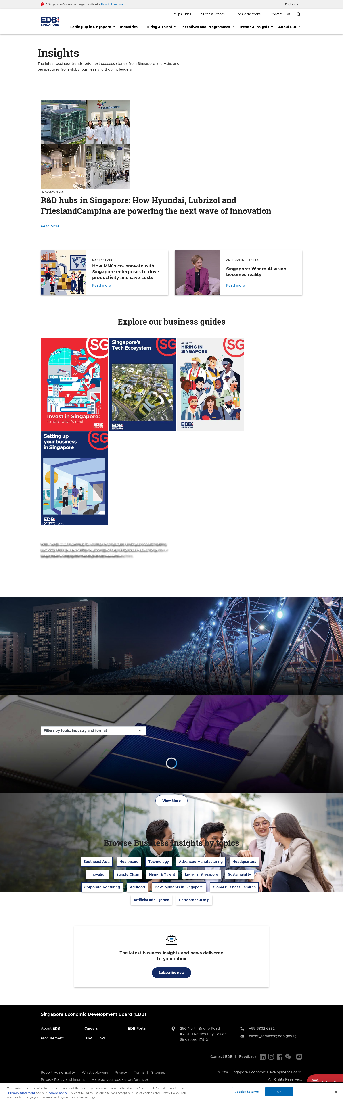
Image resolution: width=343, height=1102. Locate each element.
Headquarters (244, 862)
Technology (158, 862)
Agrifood (137, 887)
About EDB (50, 1028)
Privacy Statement (21, 1093)
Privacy (121, 1072)
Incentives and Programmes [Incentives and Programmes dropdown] (208, 27)
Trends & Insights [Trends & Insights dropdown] (256, 27)
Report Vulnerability (58, 1072)
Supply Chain (127, 874)
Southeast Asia (97, 862)
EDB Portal (137, 1028)
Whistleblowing (95, 1072)
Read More (50, 226)
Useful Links (95, 1038)
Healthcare (128, 862)
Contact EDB (280, 14)
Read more (101, 285)
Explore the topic (62, 573)
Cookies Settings (247, 1091)
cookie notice (58, 1093)
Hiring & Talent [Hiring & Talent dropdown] (162, 27)
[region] (171, 1092)
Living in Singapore (201, 874)
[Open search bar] (298, 14)
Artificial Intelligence (151, 900)
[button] (112, 4)
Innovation (97, 874)
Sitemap (158, 1072)
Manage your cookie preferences (120, 1079)
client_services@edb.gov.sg (273, 1036)
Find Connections (248, 14)
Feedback (247, 1056)
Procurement (52, 1038)
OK (279, 1091)
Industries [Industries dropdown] (131, 27)
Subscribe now (171, 973)
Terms (139, 1072)
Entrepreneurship (194, 900)
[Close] (336, 1092)
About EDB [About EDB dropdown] (290, 27)
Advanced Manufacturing (201, 862)
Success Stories (213, 14)
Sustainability (239, 874)
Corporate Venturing (102, 887)
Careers (91, 1028)
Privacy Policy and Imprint (63, 1079)
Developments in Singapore (179, 887)
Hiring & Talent (162, 874)
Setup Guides (181, 14)
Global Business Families (234, 887)
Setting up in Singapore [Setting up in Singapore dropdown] (93, 27)
